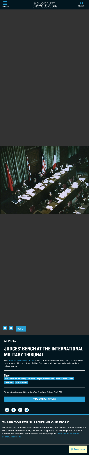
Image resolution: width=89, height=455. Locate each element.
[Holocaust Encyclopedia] (44, 4)
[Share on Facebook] (13, 404)
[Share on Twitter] (20, 404)
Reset (20, 322)
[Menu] (5, 4)
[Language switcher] (27, 404)
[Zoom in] (11, 322)
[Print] (7, 404)
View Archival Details (44, 393)
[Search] (82, 4)
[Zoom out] (5, 322)
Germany (9, 376)
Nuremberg (21, 376)
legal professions (45, 373)
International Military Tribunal (21, 354)
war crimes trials (64, 373)
